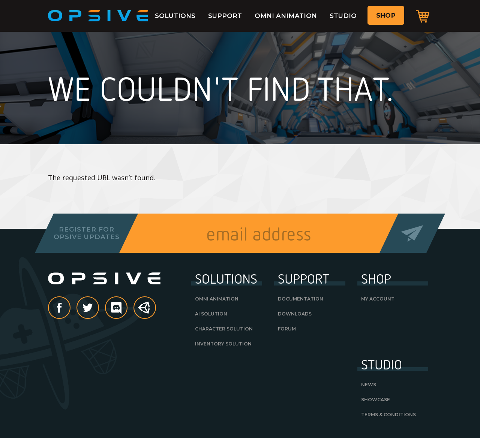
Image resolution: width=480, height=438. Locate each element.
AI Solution (211, 314)
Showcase (375, 399)
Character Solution (224, 329)
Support (225, 15)
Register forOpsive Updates (86, 233)
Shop (386, 15)
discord (127, 308)
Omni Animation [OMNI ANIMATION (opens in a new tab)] (216, 299)
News (368, 384)
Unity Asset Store (145, 311)
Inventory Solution (223, 344)
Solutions (175, 15)
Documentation (300, 299)
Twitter (98, 308)
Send (412, 233)
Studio (343, 15)
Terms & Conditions (388, 414)
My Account (377, 299)
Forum (287, 329)
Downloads (295, 314)
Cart (422, 16)
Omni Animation (286, 15)
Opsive (98, 15)
